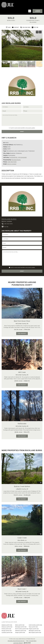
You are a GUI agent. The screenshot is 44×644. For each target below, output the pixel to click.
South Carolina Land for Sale (35, 623)
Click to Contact (11, 164)
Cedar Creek (22, 536)
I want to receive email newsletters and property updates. (22, 127)
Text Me (5, 227)
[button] (29, 11)
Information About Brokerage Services (16, 639)
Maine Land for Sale (19, 623)
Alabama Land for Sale (7, 623)
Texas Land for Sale (33, 625)
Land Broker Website (17, 641)
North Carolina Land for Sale (21, 627)
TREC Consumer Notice (31, 639)
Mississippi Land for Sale (20, 625)
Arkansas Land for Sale (7, 625)
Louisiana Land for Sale (7, 631)
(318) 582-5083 (12, 161)
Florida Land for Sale (6, 627)
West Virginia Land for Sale (35, 631)
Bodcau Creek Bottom (22, 485)
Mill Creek (22, 371)
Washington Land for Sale (34, 629)
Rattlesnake (22, 422)
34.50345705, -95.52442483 (18, 157)
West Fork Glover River (22, 320)
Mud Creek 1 (22, 588)
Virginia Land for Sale (34, 627)
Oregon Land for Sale (20, 631)
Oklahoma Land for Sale (20, 629)
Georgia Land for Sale (7, 629)
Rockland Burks (16, 159)
